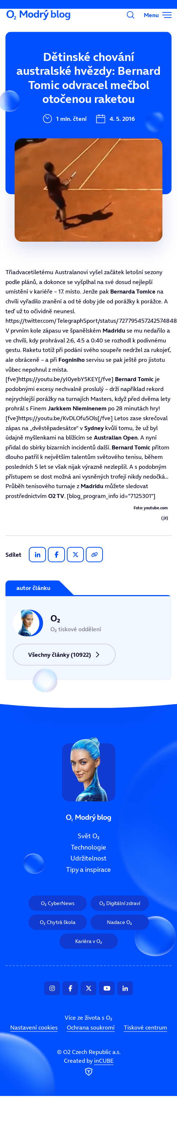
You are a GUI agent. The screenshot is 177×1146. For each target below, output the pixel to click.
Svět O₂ (41, 68)
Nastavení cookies (34, 1028)
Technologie (88, 847)
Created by (88, 1067)
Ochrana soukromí (91, 1028)
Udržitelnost (88, 858)
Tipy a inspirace (88, 870)
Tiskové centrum (145, 1028)
